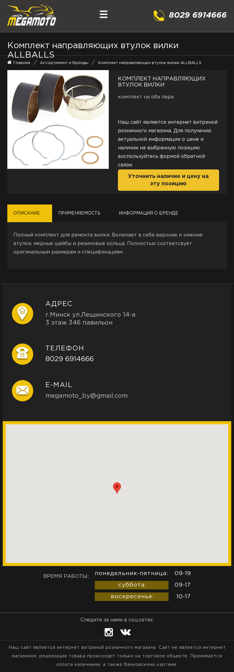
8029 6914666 (69, 359)
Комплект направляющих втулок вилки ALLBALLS (149, 63)
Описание (26, 213)
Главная (21, 63)
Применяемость (79, 213)
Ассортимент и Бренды (64, 63)
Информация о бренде (148, 213)
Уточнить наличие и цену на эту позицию (168, 180)
